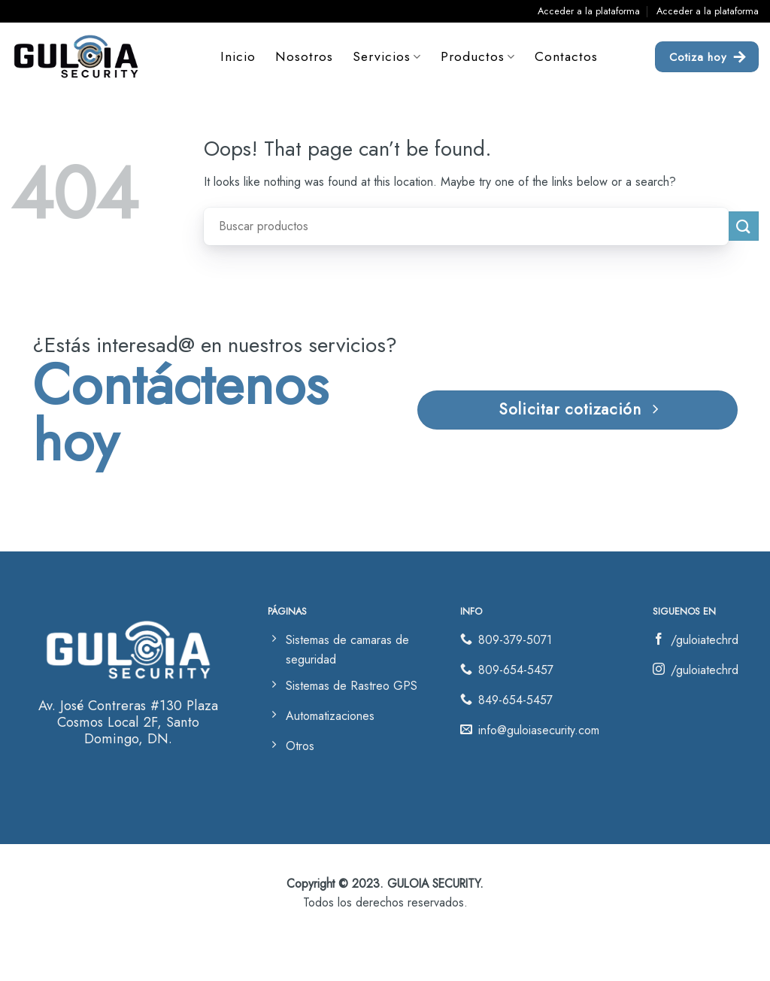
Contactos (567, 56)
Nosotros (304, 56)
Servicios (387, 56)
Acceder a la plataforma (589, 11)
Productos (478, 56)
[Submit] (744, 226)
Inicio (238, 56)
